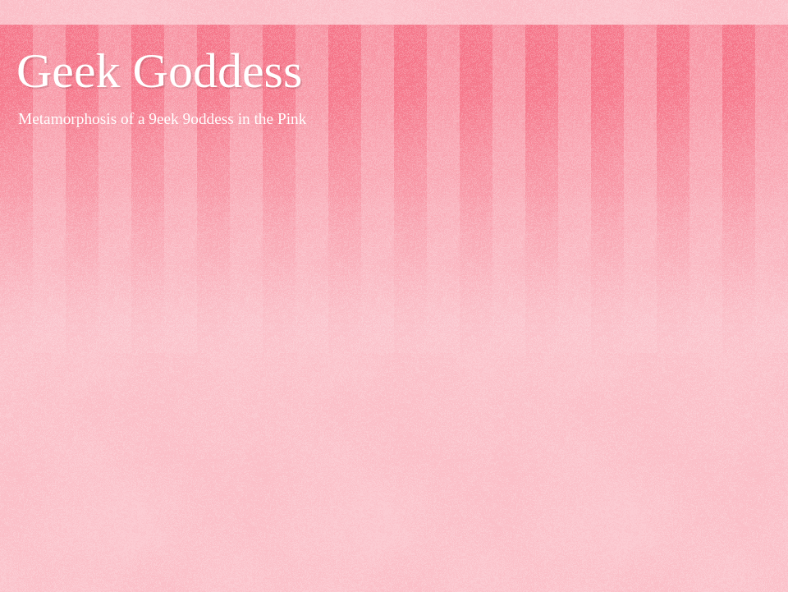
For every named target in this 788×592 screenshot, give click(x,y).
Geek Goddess (159, 71)
